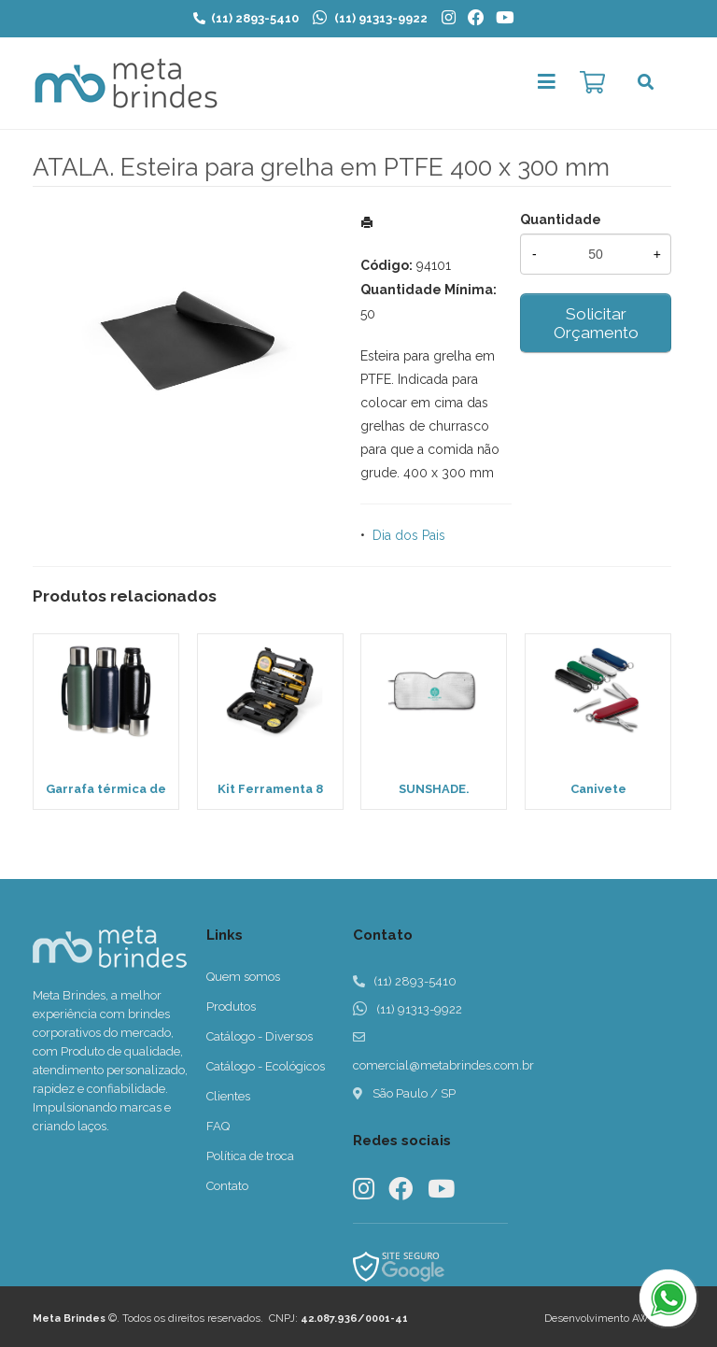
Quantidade (560, 219)
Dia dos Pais (409, 535)
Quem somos (243, 977)
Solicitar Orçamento (596, 323)
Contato (227, 1186)
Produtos (231, 1007)
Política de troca (250, 1156)
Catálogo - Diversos (259, 1036)
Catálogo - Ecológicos (265, 1066)
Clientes (228, 1096)
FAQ (218, 1126)
